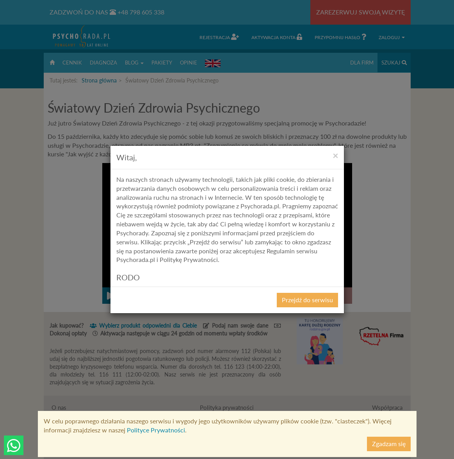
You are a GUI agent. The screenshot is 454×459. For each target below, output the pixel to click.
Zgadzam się (389, 443)
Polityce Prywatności (156, 430)
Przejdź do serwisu (307, 299)
